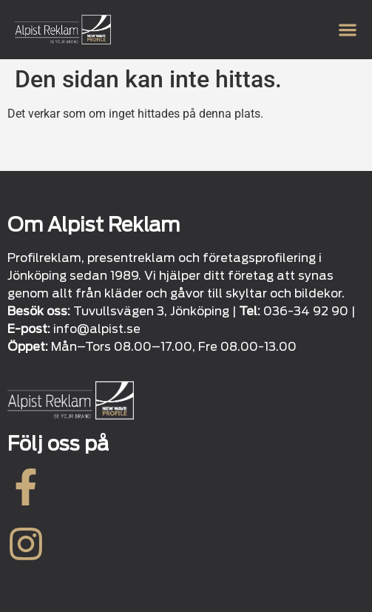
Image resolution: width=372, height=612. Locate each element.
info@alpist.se (97, 329)
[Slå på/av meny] (347, 29)
